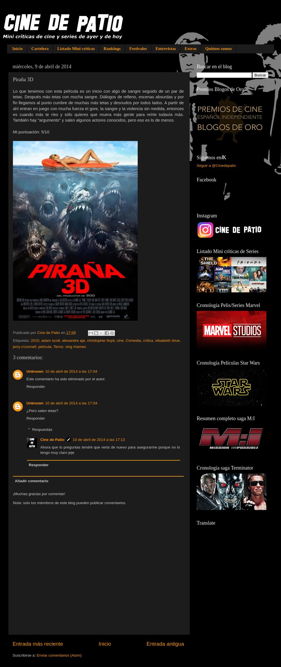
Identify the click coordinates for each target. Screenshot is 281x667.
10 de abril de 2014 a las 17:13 (99, 440)
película (44, 347)
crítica (148, 340)
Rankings (112, 48)
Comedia (133, 340)
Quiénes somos (218, 48)
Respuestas (42, 430)
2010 (35, 340)
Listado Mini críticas (76, 48)
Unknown (35, 371)
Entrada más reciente (38, 644)
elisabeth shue (167, 340)
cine (120, 340)
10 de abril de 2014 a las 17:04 (71, 371)
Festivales (138, 48)
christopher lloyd (100, 340)
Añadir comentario (31, 481)
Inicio (17, 48)
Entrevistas (166, 48)
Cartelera (40, 48)
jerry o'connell (24, 347)
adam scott (50, 340)
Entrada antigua (165, 644)
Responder (35, 386)
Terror (58, 347)
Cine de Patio (52, 440)
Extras (191, 48)
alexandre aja (73, 340)
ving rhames (75, 347)
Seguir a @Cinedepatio (216, 165)
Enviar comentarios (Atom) (59, 655)
